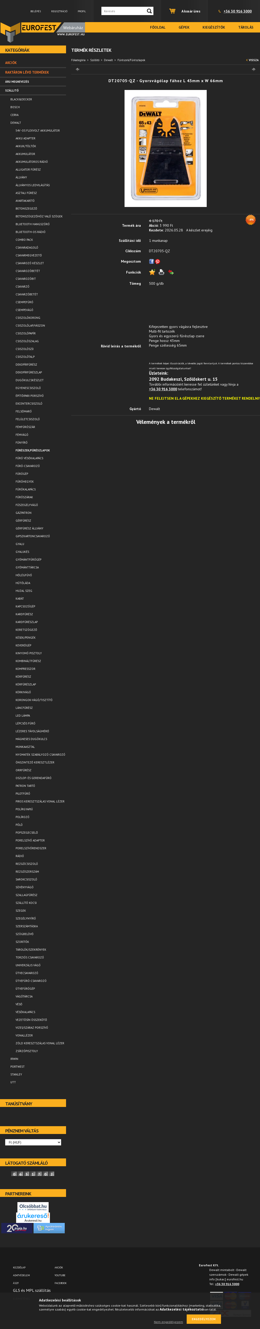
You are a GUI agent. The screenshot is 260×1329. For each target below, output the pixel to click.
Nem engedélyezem (168, 1322)
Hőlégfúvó (24, 575)
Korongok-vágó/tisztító (34, 700)
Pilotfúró (23, 793)
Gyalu (20, 544)
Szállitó (94, 60)
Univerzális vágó (28, 965)
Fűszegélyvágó (27, 505)
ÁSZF (16, 1283)
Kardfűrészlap (27, 622)
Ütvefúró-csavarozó (31, 981)
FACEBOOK (61, 1283)
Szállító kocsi (26, 903)
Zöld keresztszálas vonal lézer (40, 1043)
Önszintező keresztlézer (35, 762)
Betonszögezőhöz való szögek (39, 216)
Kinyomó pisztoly (29, 653)
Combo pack (24, 240)
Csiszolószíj (25, 349)
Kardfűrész (24, 614)
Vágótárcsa (24, 996)
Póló (19, 825)
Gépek (184, 27)
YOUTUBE (60, 1275)
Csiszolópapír (26, 333)
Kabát (20, 598)
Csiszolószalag (27, 341)
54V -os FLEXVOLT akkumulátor (38, 130)
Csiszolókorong (28, 318)
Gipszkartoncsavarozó (33, 536)
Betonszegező (26, 208)
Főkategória (78, 60)
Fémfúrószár (25, 427)
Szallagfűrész (26, 895)
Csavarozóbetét (28, 271)
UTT (13, 1082)
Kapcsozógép (25, 606)
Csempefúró (24, 302)
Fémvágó (22, 435)
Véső (19, 1004)
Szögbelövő (25, 934)
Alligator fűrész (28, 169)
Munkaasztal (25, 747)
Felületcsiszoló (28, 419)
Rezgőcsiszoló (27, 864)
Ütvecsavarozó (27, 973)
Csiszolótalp (25, 357)
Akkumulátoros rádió (32, 162)
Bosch (15, 107)
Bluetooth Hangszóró (33, 224)
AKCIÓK (59, 1267)
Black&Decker (21, 99)
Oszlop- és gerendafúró (33, 778)
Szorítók (22, 942)
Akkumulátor (25, 154)
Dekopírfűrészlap (29, 372)
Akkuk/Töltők (26, 146)
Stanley (16, 1074)
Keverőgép (23, 645)
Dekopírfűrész (26, 364)
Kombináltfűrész (28, 661)
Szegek (21, 910)
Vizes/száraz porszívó (32, 1027)
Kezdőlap (19, 1267)
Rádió (20, 856)
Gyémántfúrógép (28, 559)
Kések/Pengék (26, 637)
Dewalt (108, 60)
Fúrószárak (24, 497)
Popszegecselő (27, 832)
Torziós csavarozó (30, 957)
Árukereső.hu (32, 1220)
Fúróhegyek (25, 481)
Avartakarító (25, 201)
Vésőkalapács (25, 1012)
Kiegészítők (214, 27)
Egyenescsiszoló (28, 388)
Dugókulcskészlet (30, 380)
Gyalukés (22, 552)
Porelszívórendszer (31, 848)
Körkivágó (23, 692)
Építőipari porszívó (30, 396)
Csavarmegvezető (29, 255)
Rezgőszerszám (27, 871)
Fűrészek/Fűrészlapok (33, 450)
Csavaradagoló (27, 247)
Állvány (21, 177)
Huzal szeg (24, 591)
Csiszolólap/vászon (30, 325)
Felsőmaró (24, 411)
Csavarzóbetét (27, 294)
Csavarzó (22, 286)
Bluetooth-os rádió (31, 232)
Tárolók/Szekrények (31, 949)
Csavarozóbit (26, 279)
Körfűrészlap (26, 684)
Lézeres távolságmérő (32, 731)
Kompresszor (25, 669)
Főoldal (158, 27)
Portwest (17, 1066)
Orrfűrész (23, 770)
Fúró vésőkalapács (29, 458)
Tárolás (246, 27)
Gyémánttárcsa (27, 567)
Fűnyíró (22, 442)
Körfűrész (23, 676)
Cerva (14, 115)
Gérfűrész (23, 520)
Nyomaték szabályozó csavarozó (40, 754)
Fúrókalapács (26, 489)
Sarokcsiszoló (26, 879)
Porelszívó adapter (30, 840)
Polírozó (22, 817)
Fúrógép (22, 474)
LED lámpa (23, 715)
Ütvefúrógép (25, 988)
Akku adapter (25, 138)
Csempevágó (24, 310)
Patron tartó (25, 786)
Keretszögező (26, 630)
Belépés (35, 11)
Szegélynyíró (26, 918)
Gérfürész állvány (29, 528)
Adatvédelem (21, 1275)
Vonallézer (24, 1035)
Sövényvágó (25, 887)
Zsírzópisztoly (27, 1051)
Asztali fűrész (26, 193)
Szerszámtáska (27, 926)
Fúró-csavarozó (28, 466)
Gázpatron (23, 513)
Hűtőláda (23, 583)
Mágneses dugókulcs (31, 739)
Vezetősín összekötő (31, 1020)
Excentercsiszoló (29, 403)
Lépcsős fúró (25, 723)
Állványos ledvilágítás (33, 185)
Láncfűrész (24, 708)
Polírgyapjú (24, 809)
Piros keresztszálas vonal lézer (40, 801)
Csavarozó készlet (30, 263)
